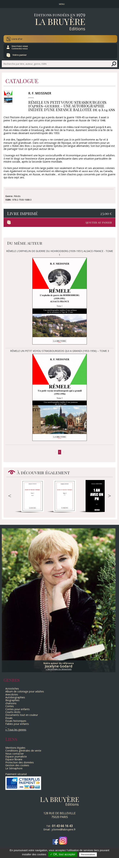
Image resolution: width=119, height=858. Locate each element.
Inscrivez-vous (20, 47)
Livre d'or (17, 39)
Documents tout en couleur (21, 715)
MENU (62, 4)
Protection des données (19, 762)
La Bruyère (60, 21)
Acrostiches (12, 688)
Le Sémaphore (14, 768)
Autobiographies (15, 697)
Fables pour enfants (17, 724)
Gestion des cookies (17, 765)
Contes (9, 706)
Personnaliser (88, 854)
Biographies (12, 700)
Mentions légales (15, 747)
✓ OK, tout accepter (62, 854)
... (6, 726)
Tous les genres (17, 729)
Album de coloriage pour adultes (24, 691)
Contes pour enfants (17, 709)
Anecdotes (11, 694)
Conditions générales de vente (23, 750)
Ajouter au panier (98, 222)
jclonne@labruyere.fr (64, 829)
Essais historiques (15, 720)
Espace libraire (13, 759)
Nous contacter (14, 753)
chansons (10, 703)
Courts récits (12, 712)
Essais (9, 718)
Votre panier (20, 54)
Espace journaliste (16, 756)
